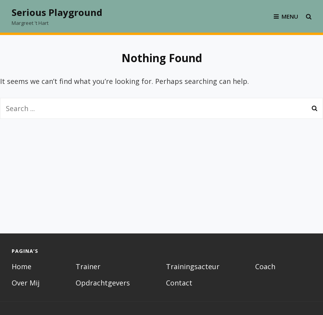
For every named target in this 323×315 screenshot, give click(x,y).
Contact (179, 282)
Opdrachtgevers (103, 282)
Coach (265, 266)
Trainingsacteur (192, 266)
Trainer (88, 266)
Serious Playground (57, 12)
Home (21, 266)
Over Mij (26, 282)
